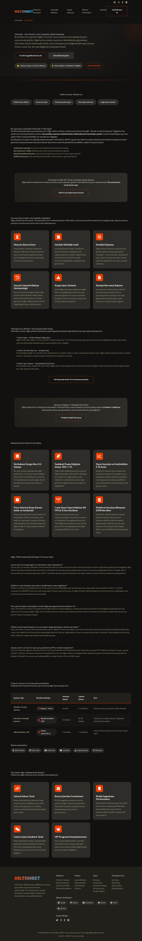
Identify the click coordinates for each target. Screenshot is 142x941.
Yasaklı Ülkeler (99, 891)
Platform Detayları (37, 11)
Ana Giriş (115, 880)
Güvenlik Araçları (63, 883)
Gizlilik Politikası (100, 885)
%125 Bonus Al (117, 11)
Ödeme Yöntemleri (86, 11)
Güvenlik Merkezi (54, 11)
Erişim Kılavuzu (70, 11)
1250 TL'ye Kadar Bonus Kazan (71, 192)
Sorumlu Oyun (98, 888)
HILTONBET (24, 11)
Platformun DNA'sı (21, 102)
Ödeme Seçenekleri (63, 888)
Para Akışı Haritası (85, 102)
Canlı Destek (80, 885)
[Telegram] (126, 2)
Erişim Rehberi (80, 880)
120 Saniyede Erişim (63, 102)
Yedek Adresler (117, 888)
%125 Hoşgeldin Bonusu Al (30, 55)
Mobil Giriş (116, 883)
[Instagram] (119, 2)
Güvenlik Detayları (61, 55)
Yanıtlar (103, 10)
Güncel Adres (117, 885)
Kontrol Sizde (41, 102)
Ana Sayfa (18, 20)
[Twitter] (115, 2)
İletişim (78, 888)
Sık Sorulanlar (80, 883)
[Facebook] (122, 2)
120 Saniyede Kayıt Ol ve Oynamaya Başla (71, 379)
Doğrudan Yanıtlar (108, 102)
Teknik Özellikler (63, 885)
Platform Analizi (62, 880)
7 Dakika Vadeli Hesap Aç (71, 417)
